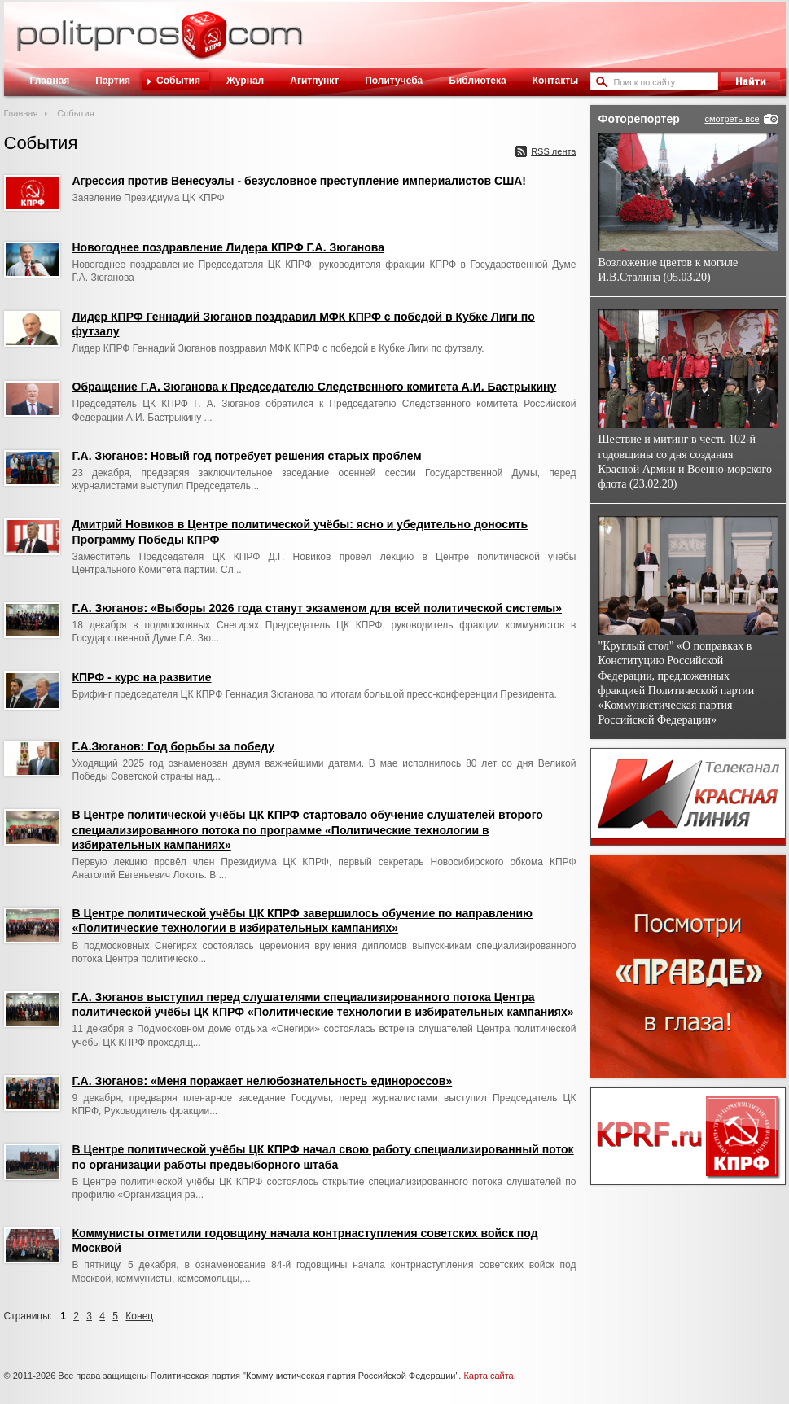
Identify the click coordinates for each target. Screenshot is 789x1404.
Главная (50, 80)
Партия (112, 80)
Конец (139, 1316)
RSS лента (553, 151)
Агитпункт (314, 80)
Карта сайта (488, 1375)
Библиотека (477, 80)
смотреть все (731, 119)
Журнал (245, 80)
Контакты (556, 80)
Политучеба (394, 80)
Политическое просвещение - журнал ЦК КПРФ (204, 44)
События (178, 80)
